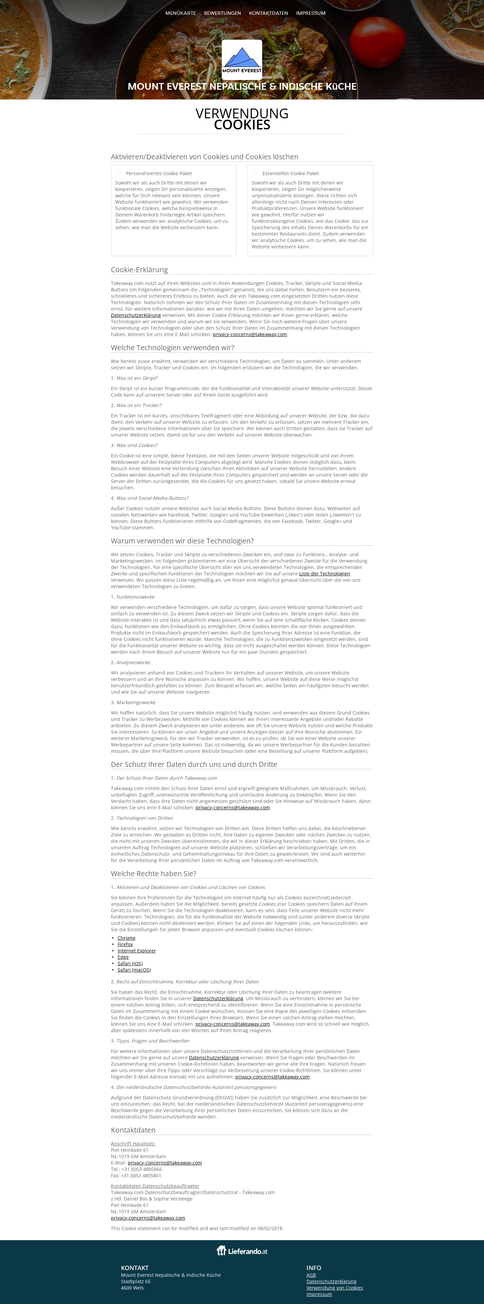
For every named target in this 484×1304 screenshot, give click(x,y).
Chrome (126, 938)
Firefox (125, 944)
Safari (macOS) (134, 970)
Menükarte (180, 12)
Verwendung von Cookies (335, 1288)
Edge (123, 957)
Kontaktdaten (268, 12)
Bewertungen (222, 12)
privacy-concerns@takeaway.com (250, 334)
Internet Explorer (137, 950)
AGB (311, 1275)
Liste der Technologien (324, 573)
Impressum (311, 12)
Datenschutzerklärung (136, 315)
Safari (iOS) (130, 963)
